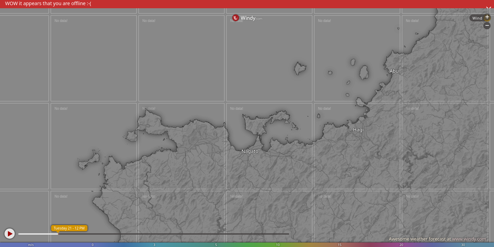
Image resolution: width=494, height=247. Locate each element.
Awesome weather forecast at (437, 239)
